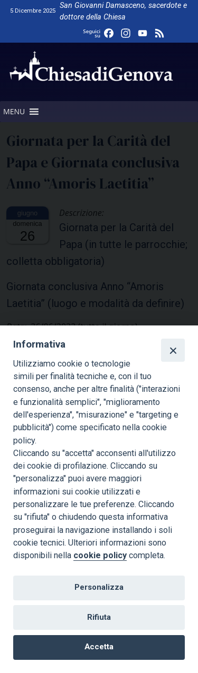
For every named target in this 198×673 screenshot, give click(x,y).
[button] (14, 111)
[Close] (172, 350)
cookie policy (100, 555)
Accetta (99, 646)
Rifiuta (99, 617)
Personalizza (99, 587)
